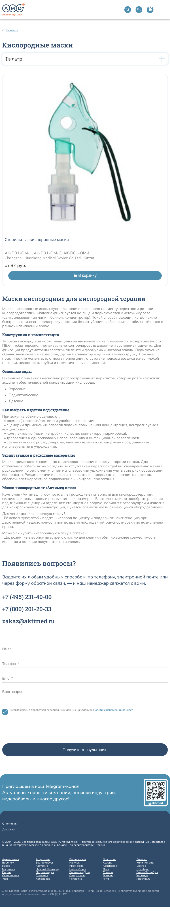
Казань (107, 862)
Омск (106, 869)
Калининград (144, 862)
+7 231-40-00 (27, 597)
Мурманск (8, 869)
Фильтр (85, 58)
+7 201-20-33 (26, 609)
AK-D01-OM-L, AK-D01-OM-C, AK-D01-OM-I (47, 253)
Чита (106, 878)
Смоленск (42, 875)
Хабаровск (43, 878)
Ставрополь (77, 875)
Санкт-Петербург (147, 872)
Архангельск (10, 859)
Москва (141, 865)
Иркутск (74, 862)
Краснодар (76, 865)
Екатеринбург (44, 862)
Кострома (42, 865)
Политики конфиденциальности (113, 709)
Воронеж (8, 862)
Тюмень (108, 875)
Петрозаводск (45, 872)
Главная (12, 30)
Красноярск (110, 865)
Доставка (8, 829)
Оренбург (142, 869)
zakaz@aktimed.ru (28, 621)
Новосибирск (77, 869)
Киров (6, 865)
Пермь (6, 872)
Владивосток (77, 859)
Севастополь (10, 875)
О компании (9, 823)
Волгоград (109, 859)
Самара (108, 872)
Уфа (5, 878)
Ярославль (143, 878)
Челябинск (76, 878)
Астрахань (43, 859)
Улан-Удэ (142, 875)
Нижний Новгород (48, 869)
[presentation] (36, 730)
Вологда (141, 859)
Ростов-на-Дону (79, 872)
